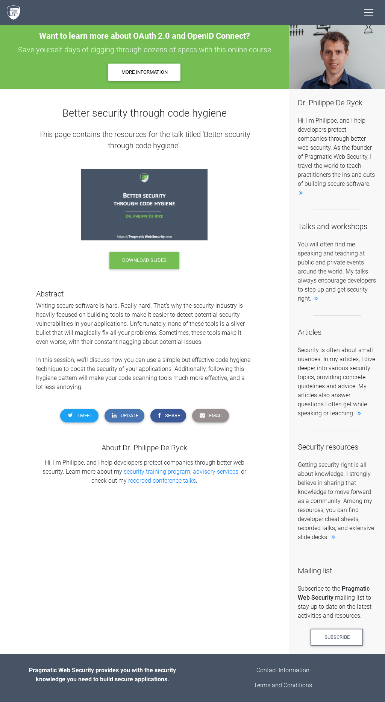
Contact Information (282, 670)
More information (144, 72)
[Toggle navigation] (369, 12)
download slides (144, 260)
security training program (157, 471)
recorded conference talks (162, 480)
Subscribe (337, 637)
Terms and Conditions (283, 685)
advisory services (215, 471)
